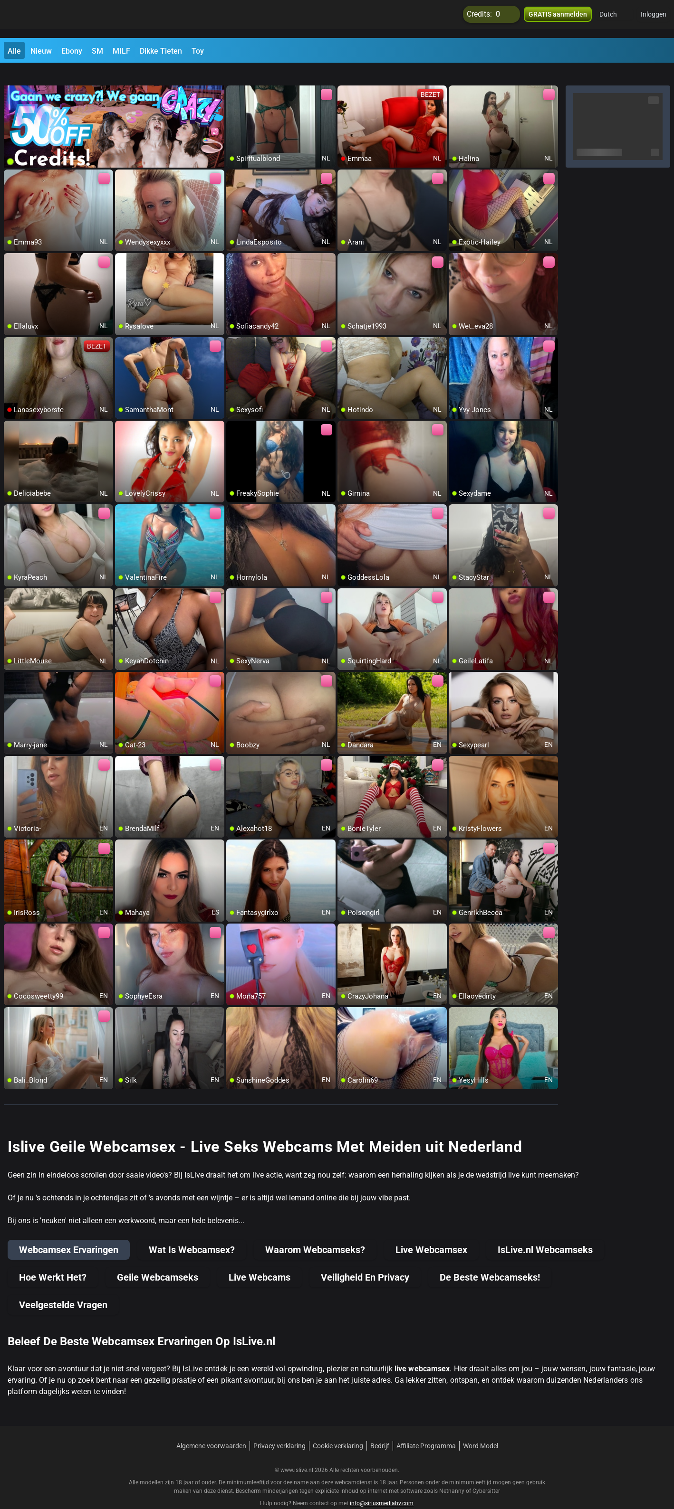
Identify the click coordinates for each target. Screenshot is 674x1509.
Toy (198, 51)
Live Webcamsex (431, 1232)
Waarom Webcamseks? (315, 1232)
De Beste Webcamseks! (490, 1259)
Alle (14, 51)
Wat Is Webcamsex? (192, 1232)
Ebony (71, 51)
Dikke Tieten (161, 51)
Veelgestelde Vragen (63, 1287)
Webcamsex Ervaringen (68, 1232)
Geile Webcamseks (157, 1259)
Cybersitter (486, 1473)
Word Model (480, 1428)
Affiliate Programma (426, 1428)
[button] (614, 19)
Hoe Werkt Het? (53, 1259)
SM (97, 51)
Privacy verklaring (279, 1428)
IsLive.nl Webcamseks (545, 1232)
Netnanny (452, 1473)
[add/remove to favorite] (234, 76)
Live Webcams (259, 1259)
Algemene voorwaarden (211, 1428)
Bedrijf (379, 1428)
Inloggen (653, 19)
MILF (121, 51)
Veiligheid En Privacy (365, 1259)
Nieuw (41, 51)
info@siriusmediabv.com (382, 1485)
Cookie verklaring (338, 1428)
